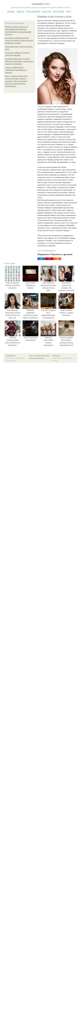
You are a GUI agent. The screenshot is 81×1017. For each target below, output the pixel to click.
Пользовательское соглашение (42, 355)
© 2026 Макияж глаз (11, 355)
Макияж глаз (40, 4)
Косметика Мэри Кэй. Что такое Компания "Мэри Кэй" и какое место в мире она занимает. (19, 61)
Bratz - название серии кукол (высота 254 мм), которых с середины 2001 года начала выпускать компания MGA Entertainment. (16, 81)
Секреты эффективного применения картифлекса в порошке (16, 70)
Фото (68, 11)
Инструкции (58, 11)
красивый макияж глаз (49, 250)
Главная (11, 11)
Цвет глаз (46, 11)
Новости (20, 11)
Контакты (31, 355)
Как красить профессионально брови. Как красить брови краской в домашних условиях (19, 40)
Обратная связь (56, 355)
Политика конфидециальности (36, 358)
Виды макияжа (33, 11)
